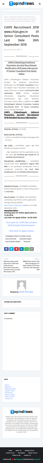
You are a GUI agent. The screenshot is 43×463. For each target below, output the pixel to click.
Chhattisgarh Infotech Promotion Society (21, 17)
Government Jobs (10, 239)
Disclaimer (8, 393)
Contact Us (9, 399)
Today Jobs (27, 241)
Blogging (19, 459)
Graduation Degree (25, 239)
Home (6, 17)
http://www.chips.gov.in (13, 205)
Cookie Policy (9, 391)
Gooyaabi (37, 459)
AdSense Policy (10, 389)
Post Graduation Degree (13, 241)
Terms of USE (9, 397)
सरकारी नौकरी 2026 (11, 50)
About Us (8, 387)
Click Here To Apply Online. (21, 231)
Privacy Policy (10, 395)
